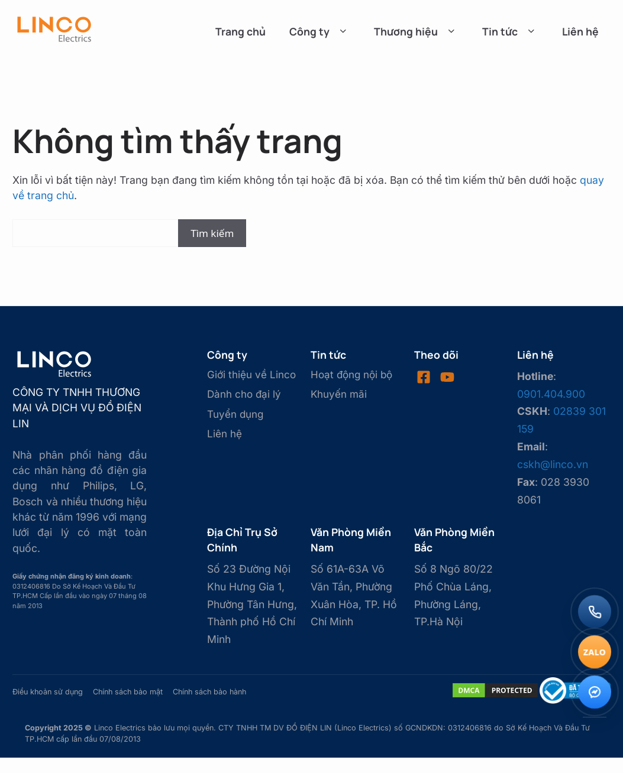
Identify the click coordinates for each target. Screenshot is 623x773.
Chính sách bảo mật (128, 691)
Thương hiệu (416, 31)
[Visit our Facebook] (423, 377)
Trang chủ (240, 31)
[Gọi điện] (594, 611)
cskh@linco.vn (552, 464)
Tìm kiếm (212, 233)
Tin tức (510, 31)
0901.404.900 (551, 394)
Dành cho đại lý (244, 394)
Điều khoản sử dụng (47, 691)
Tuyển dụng (235, 414)
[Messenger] (594, 692)
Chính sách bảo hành (209, 691)
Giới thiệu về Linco (251, 375)
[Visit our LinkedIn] (447, 377)
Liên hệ (580, 31)
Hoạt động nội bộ (351, 375)
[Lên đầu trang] (594, 742)
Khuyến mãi (339, 394)
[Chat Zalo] (594, 651)
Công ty (319, 31)
